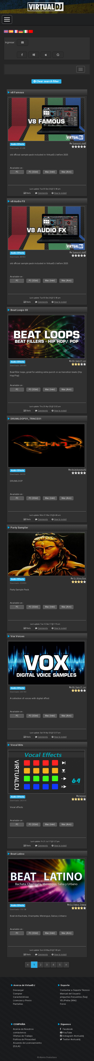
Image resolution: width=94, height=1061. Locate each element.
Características (21, 997)
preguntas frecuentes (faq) (74, 997)
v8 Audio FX (17, 201)
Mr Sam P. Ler (79, 361)
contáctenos (19, 1032)
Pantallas (18, 1004)
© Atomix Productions (47, 1057)
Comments (43, 193)
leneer (82, 796)
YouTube (66, 1032)
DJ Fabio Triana (78, 904)
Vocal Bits (16, 744)
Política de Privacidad (24, 1039)
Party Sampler (19, 527)
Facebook (66, 1029)
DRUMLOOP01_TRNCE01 (25, 418)
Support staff (79, 143)
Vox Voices (17, 636)
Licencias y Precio (22, 1000)
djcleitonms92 (78, 469)
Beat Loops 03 (19, 309)
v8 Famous (17, 92)
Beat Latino (17, 853)
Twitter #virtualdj (70, 1039)
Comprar (17, 993)
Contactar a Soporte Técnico (75, 990)
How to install (60, 193)
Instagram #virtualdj (72, 1036)
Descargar (18, 990)
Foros (63, 1004)
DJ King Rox (80, 578)
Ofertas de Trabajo (22, 1036)
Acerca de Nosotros (23, 1029)
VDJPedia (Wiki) (68, 1000)
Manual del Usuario (70, 993)
